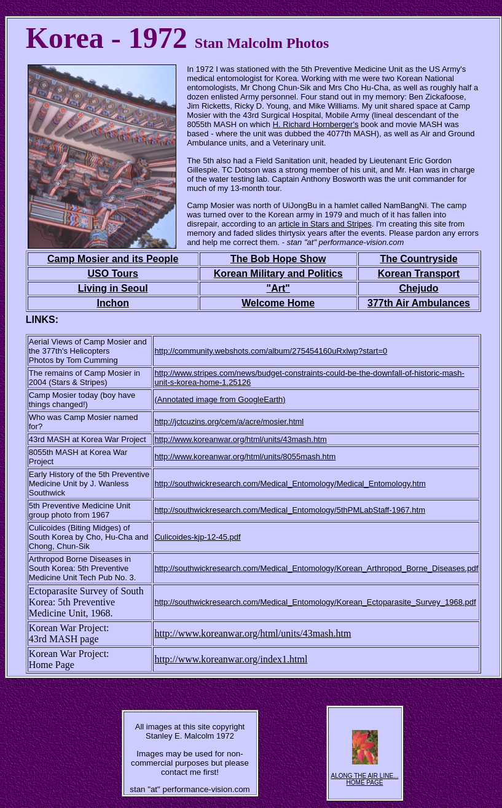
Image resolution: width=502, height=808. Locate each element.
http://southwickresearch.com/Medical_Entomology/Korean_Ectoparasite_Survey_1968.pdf (315, 602)
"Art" (278, 288)
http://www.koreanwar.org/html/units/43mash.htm (252, 633)
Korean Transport (419, 273)
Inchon (112, 303)
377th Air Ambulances (418, 303)
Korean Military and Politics (278, 273)
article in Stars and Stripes (325, 223)
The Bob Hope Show (278, 259)
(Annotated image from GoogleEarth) (219, 399)
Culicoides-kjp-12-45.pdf (197, 537)
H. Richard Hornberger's (316, 124)
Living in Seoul (113, 288)
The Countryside (418, 259)
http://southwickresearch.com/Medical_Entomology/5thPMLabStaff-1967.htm (289, 510)
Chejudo (419, 288)
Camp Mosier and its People (112, 259)
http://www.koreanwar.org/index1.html (230, 659)
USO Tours (113, 273)
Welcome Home (278, 303)
